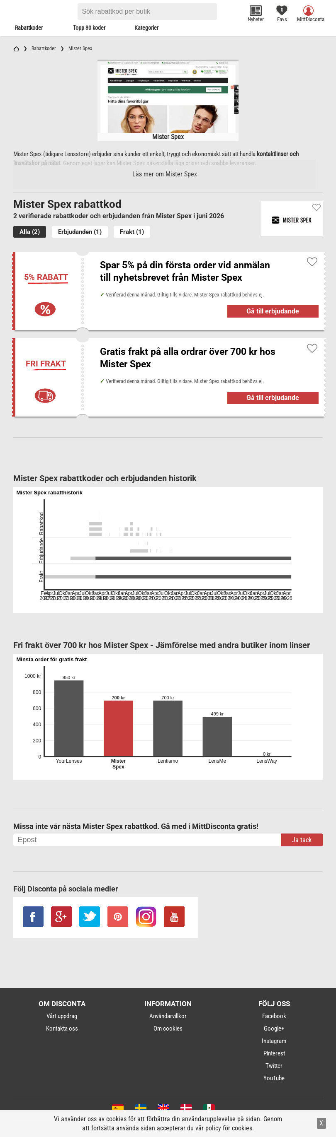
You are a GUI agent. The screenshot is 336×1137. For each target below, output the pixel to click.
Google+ (274, 1028)
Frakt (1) (132, 232)
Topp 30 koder (89, 27)
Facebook (274, 1016)
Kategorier (146, 27)
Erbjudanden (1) (80, 232)
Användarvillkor (168, 1016)
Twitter (273, 1066)
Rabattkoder (29, 27)
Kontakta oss (62, 1028)
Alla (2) (29, 232)
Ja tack (302, 840)
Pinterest (274, 1053)
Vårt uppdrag (61, 1016)
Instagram (274, 1041)
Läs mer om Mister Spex (164, 174)
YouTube (274, 1078)
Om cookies (168, 1028)
